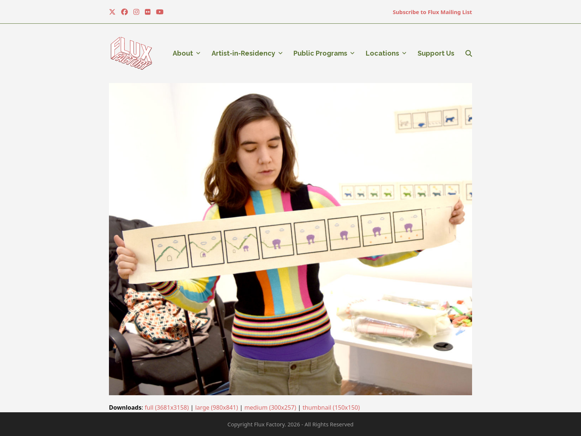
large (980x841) (216, 407)
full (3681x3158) (167, 407)
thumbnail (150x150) (331, 407)
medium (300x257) (270, 407)
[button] (469, 53)
